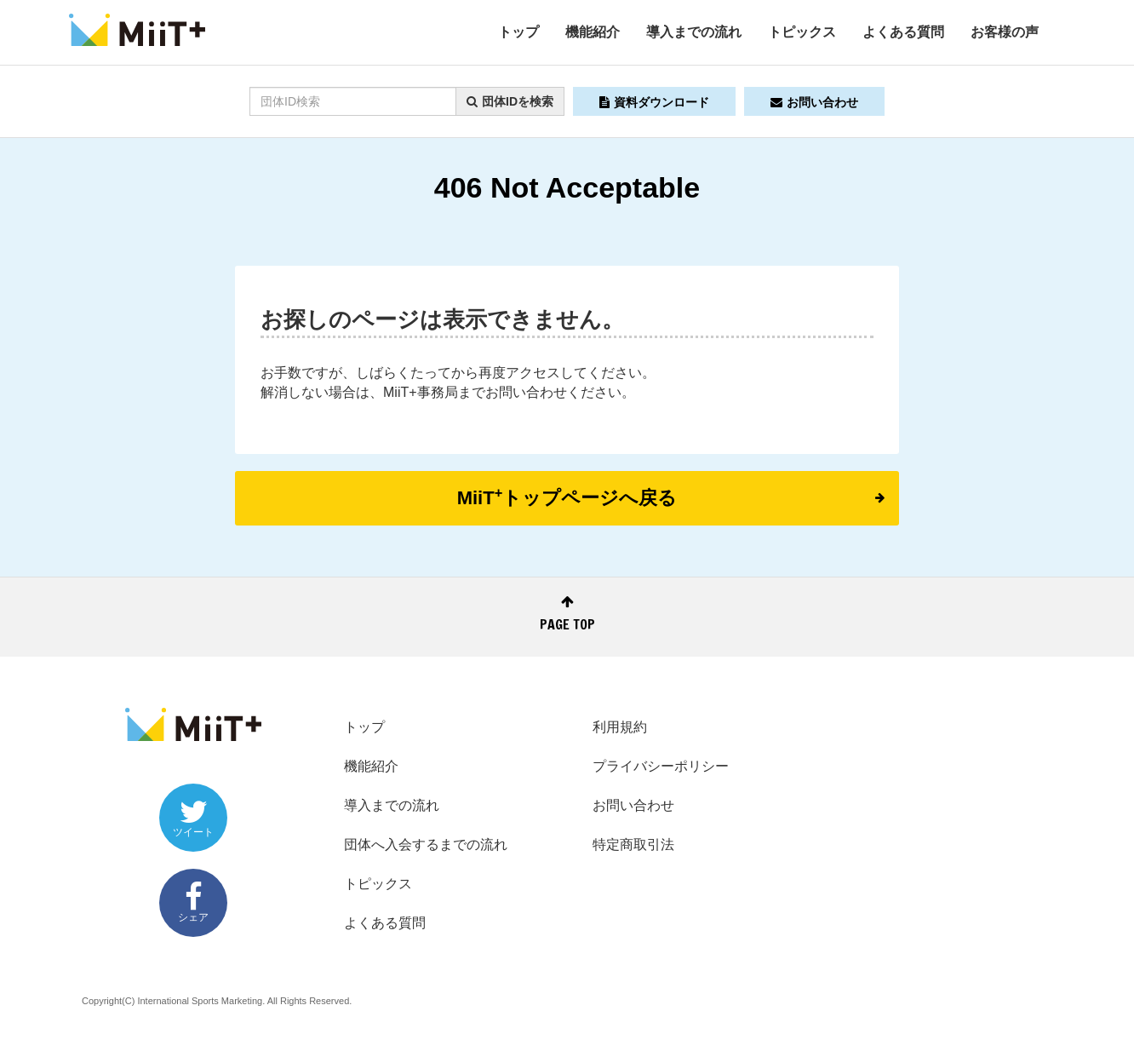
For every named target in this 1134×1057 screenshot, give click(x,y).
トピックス (802, 32)
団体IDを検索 (510, 101)
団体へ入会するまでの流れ (425, 844)
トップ (518, 32)
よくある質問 (903, 32)
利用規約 (620, 727)
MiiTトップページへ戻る (671, 496)
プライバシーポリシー (661, 766)
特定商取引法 (633, 844)
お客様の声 (1005, 32)
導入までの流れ (694, 32)
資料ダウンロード (654, 102)
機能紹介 (592, 32)
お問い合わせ (814, 102)
